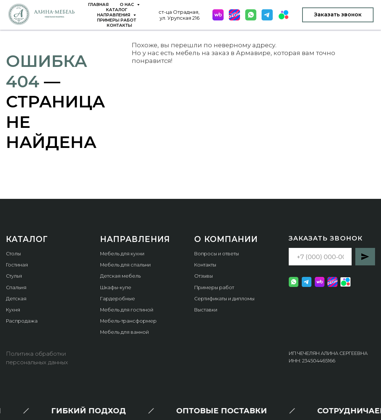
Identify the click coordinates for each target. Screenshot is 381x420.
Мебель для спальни (125, 265)
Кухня (13, 310)
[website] (218, 14)
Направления (135, 239)
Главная (98, 4)
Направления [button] (114, 14)
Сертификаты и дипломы (224, 298)
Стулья (14, 276)
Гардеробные (117, 298)
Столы (13, 253)
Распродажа (22, 321)
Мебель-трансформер (128, 321)
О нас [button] (127, 4)
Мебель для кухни (122, 253)
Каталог (116, 9)
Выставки (205, 310)
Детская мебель (120, 276)
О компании (226, 239)
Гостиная (17, 265)
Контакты (119, 25)
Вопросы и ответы (216, 253)
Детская (16, 298)
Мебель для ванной (124, 332)
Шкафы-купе (115, 287)
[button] (338, 14)
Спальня (16, 287)
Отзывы (203, 276)
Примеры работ (116, 20)
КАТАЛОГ (27, 239)
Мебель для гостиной (126, 310)
